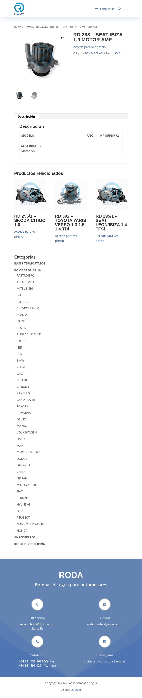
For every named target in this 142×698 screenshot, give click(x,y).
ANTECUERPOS (25, 540)
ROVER (21, 330)
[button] (63, 41)
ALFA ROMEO (26, 284)
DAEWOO (23, 468)
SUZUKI (22, 383)
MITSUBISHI (25, 291)
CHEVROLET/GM (28, 311)
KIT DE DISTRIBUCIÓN (30, 546)
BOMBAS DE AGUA (36, 29)
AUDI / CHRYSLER (29, 337)
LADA (20, 376)
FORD (20, 513)
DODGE (22, 461)
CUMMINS (24, 415)
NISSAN (22, 481)
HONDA (22, 533)
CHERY (21, 474)
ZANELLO (23, 396)
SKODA (22, 343)
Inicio (17, 29)
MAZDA (22, 428)
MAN (20, 448)
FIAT (20, 494)
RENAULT (23, 304)
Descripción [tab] (26, 119)
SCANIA (22, 317)
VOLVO (22, 369)
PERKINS (23, 500)
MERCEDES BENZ (28, 454)
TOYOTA (22, 409)
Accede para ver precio (89, 49)
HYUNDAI (23, 507)
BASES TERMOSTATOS (29, 266)
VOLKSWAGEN (27, 435)
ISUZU (21, 324)
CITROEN (23, 389)
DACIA (21, 441)
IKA (19, 298)
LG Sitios (76, 692)
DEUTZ (21, 422)
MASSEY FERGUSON (30, 526)
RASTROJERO (26, 278)
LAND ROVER (26, 402)
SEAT (117, 55)
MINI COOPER (26, 487)
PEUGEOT (23, 520)
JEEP (20, 350)
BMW (20, 363)
